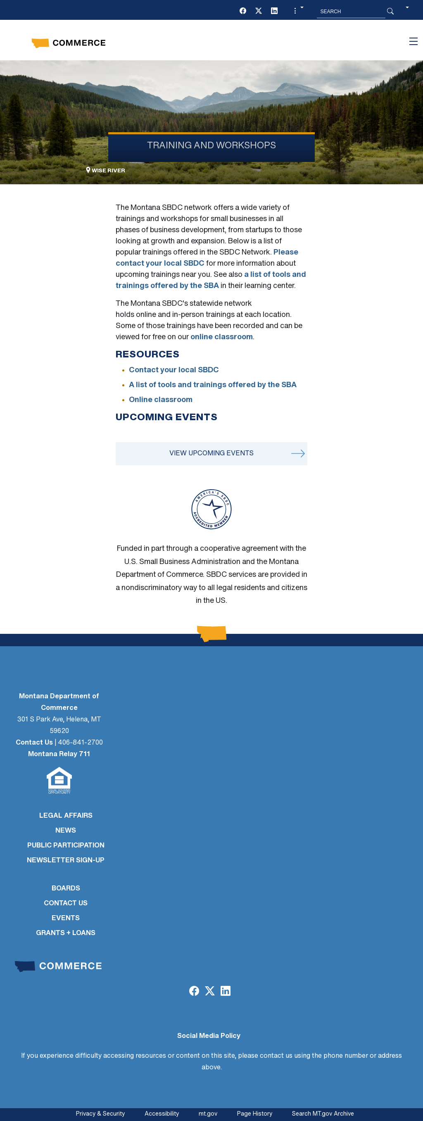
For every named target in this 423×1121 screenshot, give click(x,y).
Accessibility (162, 1114)
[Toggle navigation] (413, 41)
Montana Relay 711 (59, 754)
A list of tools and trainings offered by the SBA (213, 385)
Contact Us (34, 743)
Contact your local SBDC (174, 370)
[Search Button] (390, 11)
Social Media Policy (208, 1036)
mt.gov (208, 1114)
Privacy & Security (100, 1114)
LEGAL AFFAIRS (66, 816)
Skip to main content (36, 9)
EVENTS (66, 918)
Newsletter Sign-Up (66, 860)
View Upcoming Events (211, 453)
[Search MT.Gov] (351, 11)
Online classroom (160, 400)
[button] (297, 11)
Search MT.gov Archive (323, 1114)
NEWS (65, 831)
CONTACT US (66, 903)
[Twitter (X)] (258, 11)
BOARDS (66, 888)
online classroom (221, 337)
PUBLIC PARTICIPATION (66, 846)
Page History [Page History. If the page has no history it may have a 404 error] (254, 1114)
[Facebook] (242, 11)
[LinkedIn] (274, 11)
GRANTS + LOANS (65, 933)
